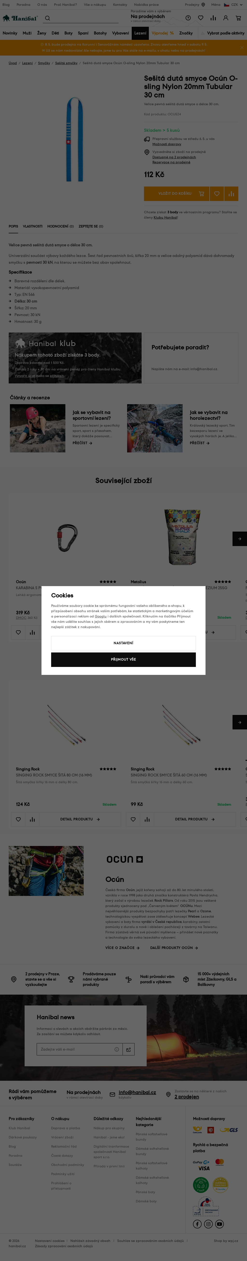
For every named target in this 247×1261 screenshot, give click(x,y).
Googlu (101, 616)
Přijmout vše (123, 660)
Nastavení (123, 643)
